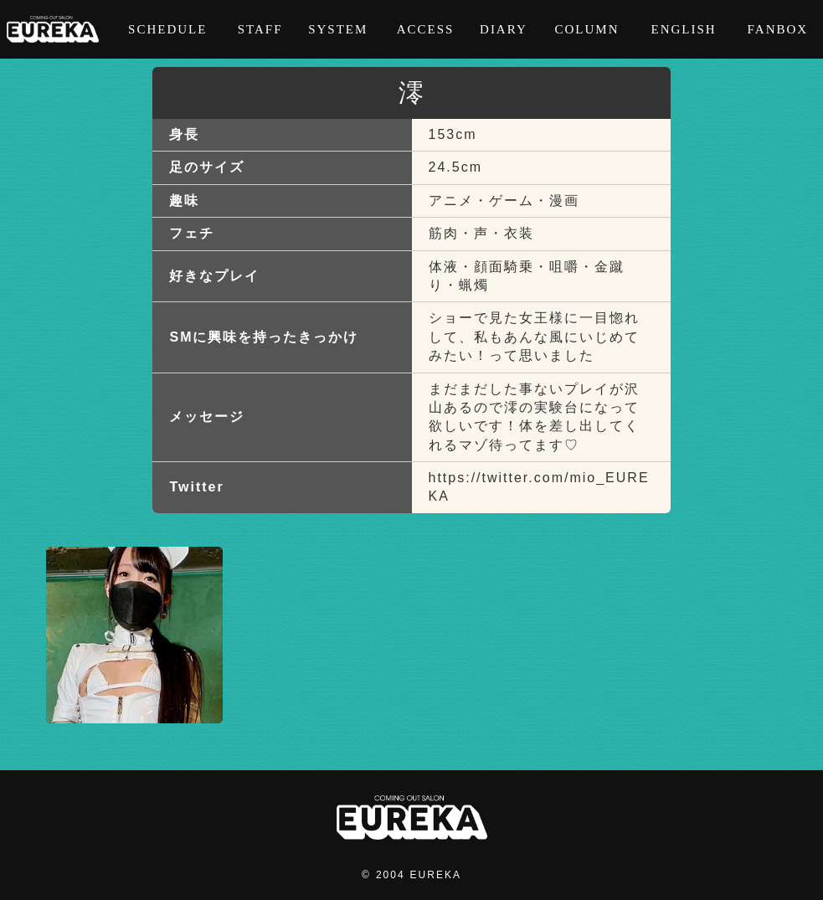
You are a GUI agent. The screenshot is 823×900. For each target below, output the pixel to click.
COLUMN (586, 29)
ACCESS (426, 29)
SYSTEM (338, 29)
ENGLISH (683, 29)
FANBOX (778, 29)
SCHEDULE (167, 29)
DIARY (503, 29)
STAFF (260, 29)
